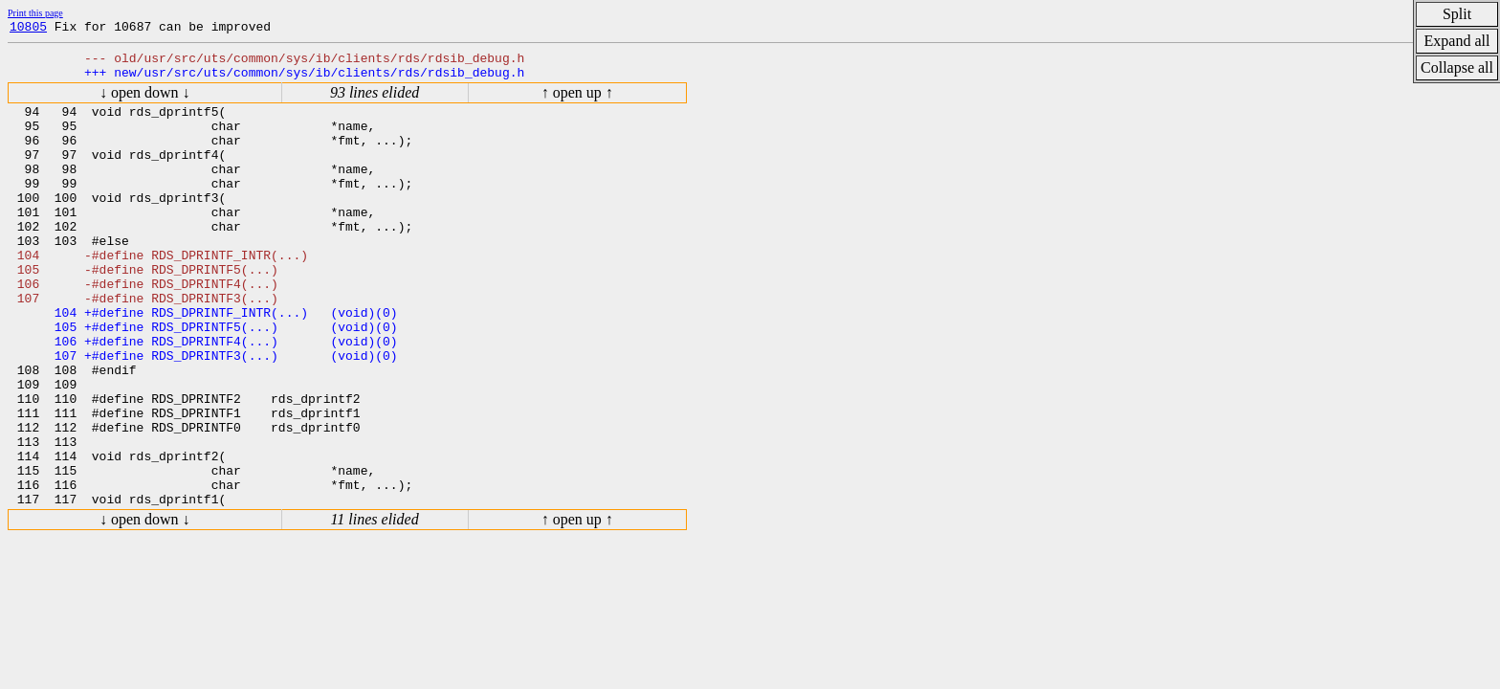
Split (1457, 14)
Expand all (1457, 41)
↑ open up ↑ (577, 101)
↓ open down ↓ (144, 101)
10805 (28, 28)
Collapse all (1457, 67)
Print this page (35, 13)
